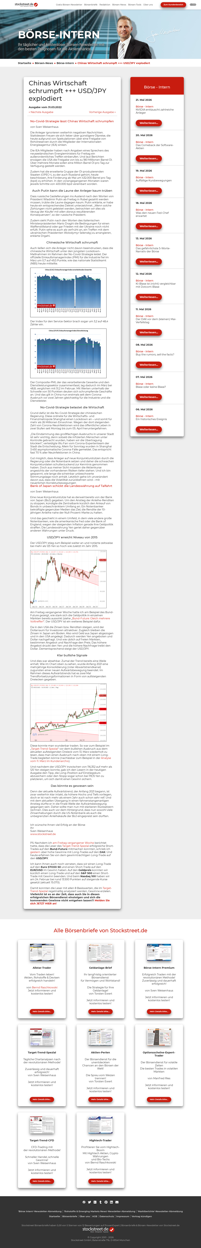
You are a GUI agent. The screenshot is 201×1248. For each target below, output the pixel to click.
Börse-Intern (65, 63)
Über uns (84, 1216)
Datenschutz (106, 1216)
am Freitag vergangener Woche (73, 842)
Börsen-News (44, 63)
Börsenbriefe (69, 1216)
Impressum (122, 1216)
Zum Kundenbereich (173, 4)
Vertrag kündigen (142, 1216)
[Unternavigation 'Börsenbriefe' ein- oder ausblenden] (90, 4)
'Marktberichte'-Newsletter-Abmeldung (160, 1211)
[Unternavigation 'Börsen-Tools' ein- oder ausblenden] (134, 4)
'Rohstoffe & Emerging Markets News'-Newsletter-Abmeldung (99, 1211)
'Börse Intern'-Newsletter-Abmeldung (40, 1211)
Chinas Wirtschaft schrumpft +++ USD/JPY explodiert (114, 63)
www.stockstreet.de (43, 834)
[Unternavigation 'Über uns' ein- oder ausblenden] (148, 4)
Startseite (24, 63)
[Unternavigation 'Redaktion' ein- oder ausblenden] (104, 4)
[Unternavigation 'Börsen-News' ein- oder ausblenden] (119, 4)
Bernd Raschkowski (44, 987)
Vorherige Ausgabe (101, 112)
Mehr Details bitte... (42, 1011)
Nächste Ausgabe (42, 112)
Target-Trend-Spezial (44, 748)
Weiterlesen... (149, 123)
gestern (35, 852)
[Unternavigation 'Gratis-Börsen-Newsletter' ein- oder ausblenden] (69, 4)
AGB (94, 1216)
